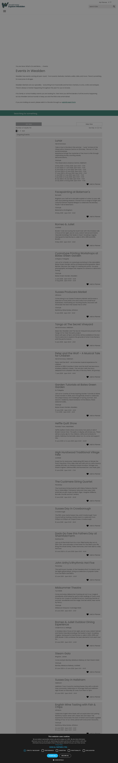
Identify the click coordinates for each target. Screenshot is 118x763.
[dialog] (59, 748)
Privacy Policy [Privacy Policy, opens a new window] (59, 745)
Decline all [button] (65, 755)
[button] (59, 747)
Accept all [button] (52, 755)
